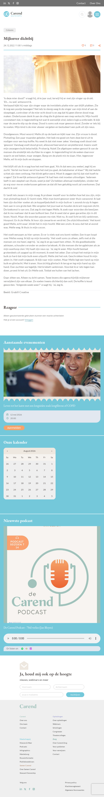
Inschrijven (75, 694)
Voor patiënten (59, 747)
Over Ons (95, 3)
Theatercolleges (59, 735)
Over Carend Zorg (60, 743)
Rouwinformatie (26, 758)
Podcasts (23, 747)
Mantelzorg (24, 754)
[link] (90, 14)
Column (9, 30)
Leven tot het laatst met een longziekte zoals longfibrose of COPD (39, 406)
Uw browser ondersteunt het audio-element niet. (52, 638)
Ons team (23, 724)
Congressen (57, 731)
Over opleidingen (60, 720)
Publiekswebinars (27, 762)
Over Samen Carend (28, 769)
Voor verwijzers (59, 750)
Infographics (25, 750)
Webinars (56, 724)
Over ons (23, 720)
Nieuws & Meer (26, 743)
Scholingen (57, 728)
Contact (81, 3)
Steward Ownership (28, 773)
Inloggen (29, 319)
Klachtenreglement (73, 786)
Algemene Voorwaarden (74, 790)
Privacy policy (70, 782)
